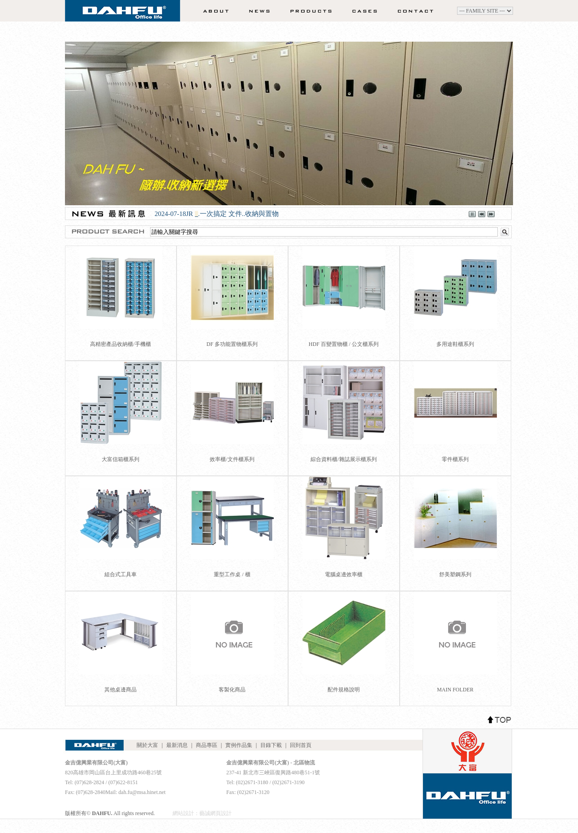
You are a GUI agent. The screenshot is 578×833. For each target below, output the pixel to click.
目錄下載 (271, 745)
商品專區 (305, 11)
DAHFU (122, 13)
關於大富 (213, 11)
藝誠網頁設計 (215, 813)
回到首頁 (300, 745)
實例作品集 (362, 11)
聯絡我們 (418, 11)
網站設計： (186, 813)
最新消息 (256, 11)
